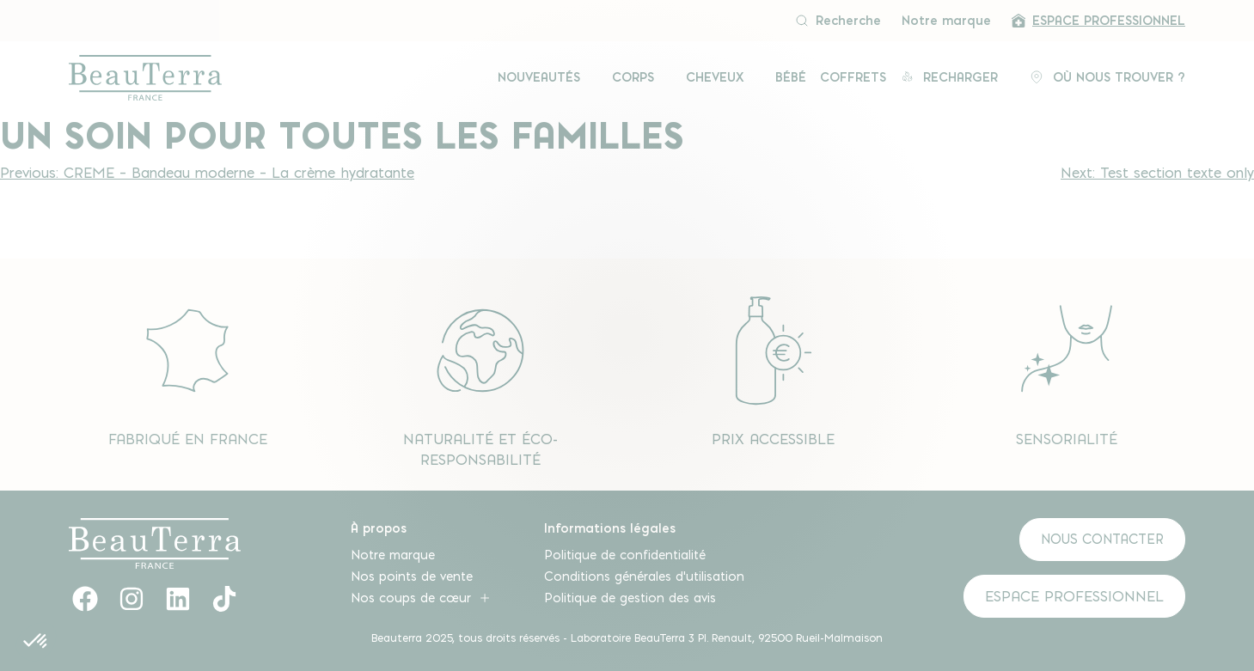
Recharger (951, 77)
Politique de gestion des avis (630, 598)
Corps (635, 77)
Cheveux (717, 77)
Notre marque (946, 20)
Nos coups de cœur (421, 598)
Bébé (790, 77)
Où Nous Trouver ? (1107, 77)
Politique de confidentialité (625, 555)
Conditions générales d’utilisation (644, 576)
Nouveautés (541, 77)
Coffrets (853, 77)
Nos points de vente (412, 576)
